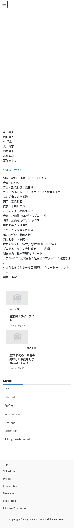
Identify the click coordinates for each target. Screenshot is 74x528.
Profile (8, 405)
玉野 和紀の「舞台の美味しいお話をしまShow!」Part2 (22, 359)
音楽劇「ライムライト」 (21, 318)
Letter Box (10, 431)
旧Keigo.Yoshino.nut (17, 439)
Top (6, 389)
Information (12, 414)
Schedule (10, 397)
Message (9, 422)
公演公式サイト (12, 170)
